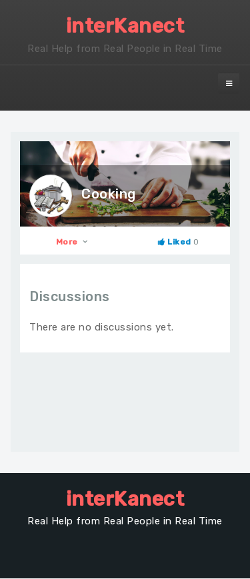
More (73, 242)
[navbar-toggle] (228, 83)
